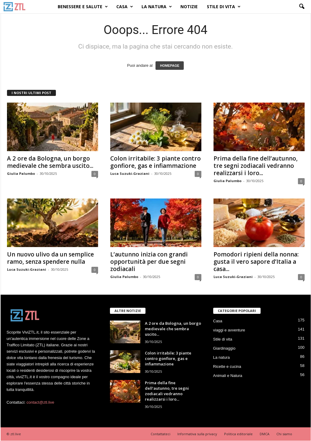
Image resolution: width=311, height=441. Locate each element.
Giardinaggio (224, 348)
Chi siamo (284, 434)
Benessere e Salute (83, 6)
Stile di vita (224, 6)
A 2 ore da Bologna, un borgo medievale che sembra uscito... (50, 162)
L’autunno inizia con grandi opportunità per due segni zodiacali (149, 261)
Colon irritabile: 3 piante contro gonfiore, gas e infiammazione (155, 162)
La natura (157, 6)
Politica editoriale (238, 434)
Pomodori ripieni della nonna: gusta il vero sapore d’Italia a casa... (256, 261)
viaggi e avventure (229, 330)
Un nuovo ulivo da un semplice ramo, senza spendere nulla (50, 258)
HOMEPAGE (169, 65)
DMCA (264, 434)
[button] (301, 6)
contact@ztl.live (40, 402)
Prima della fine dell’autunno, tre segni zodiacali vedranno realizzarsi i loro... (256, 165)
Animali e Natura (227, 375)
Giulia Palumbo (21, 173)
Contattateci (160, 434)
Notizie (189, 6)
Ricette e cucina (227, 366)
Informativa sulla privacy (197, 434)
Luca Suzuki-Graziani (129, 173)
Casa (124, 6)
